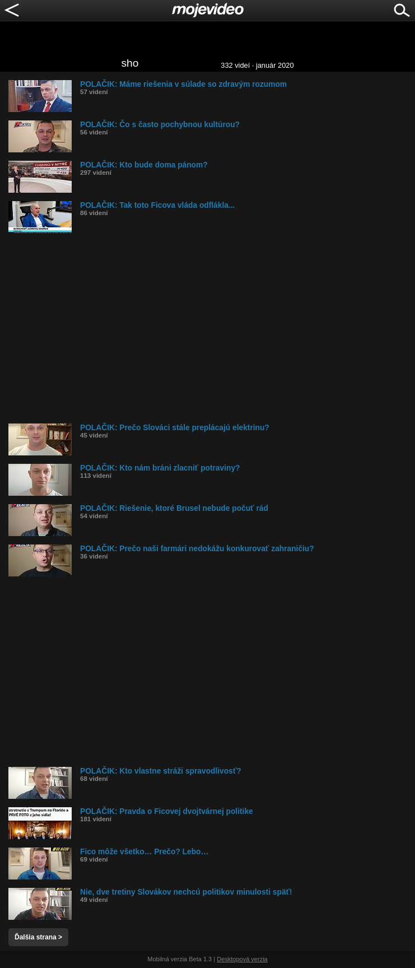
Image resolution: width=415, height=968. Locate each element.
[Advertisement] (211, 328)
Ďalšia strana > (38, 937)
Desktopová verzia (242, 959)
